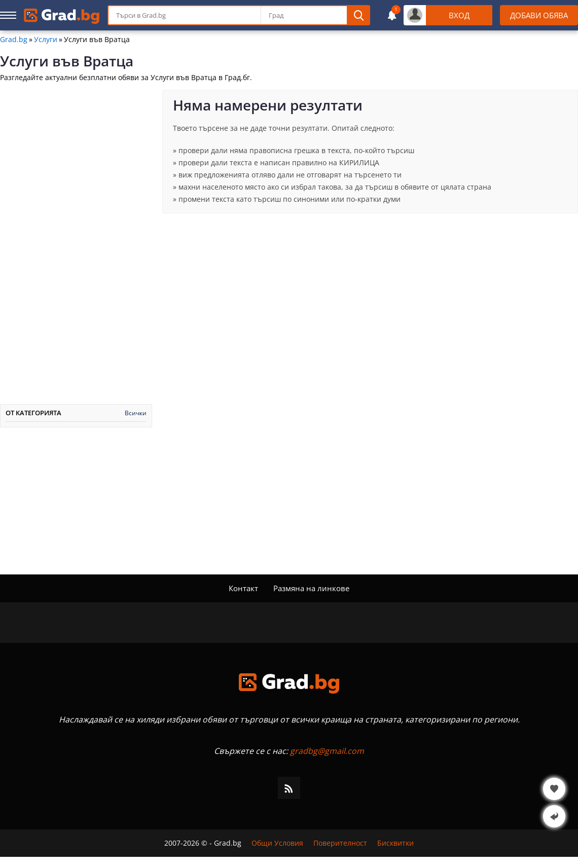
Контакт (243, 588)
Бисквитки (395, 843)
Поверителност (340, 843)
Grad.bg (13, 39)
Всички (136, 413)
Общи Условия (277, 843)
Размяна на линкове (311, 588)
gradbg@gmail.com (327, 750)
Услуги (45, 39)
